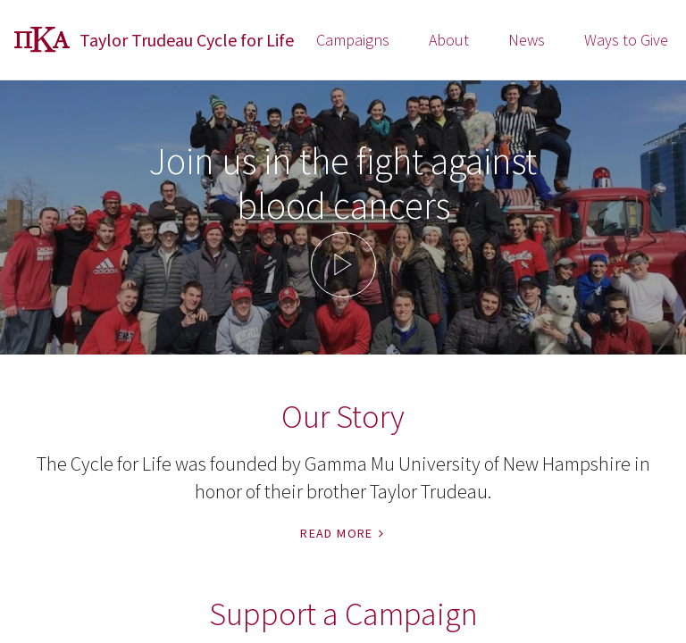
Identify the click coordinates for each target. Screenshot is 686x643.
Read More (343, 533)
